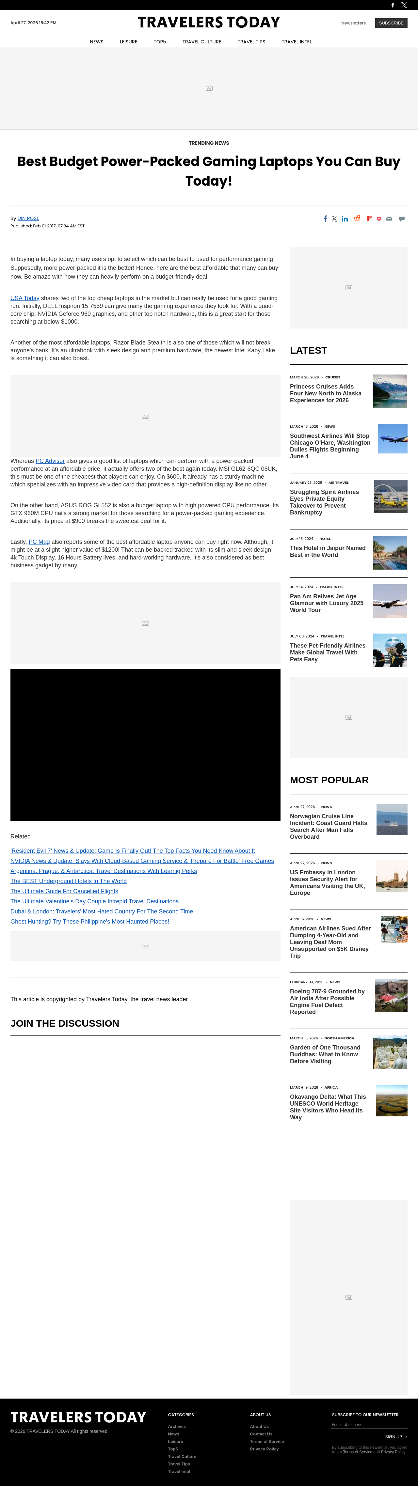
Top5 (173, 1449)
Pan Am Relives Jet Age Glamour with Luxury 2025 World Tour (326, 603)
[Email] (389, 218)
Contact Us (261, 1434)
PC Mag (39, 542)
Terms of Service (267, 1441)
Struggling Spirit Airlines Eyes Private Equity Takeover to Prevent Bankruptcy (324, 502)
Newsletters (353, 23)
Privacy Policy (264, 1449)
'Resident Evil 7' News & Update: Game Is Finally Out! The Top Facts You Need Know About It (132, 851)
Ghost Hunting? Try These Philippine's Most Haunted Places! (89, 921)
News (330, 426)
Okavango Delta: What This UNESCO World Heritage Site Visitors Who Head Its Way (328, 1107)
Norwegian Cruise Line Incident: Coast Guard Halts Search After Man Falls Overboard (328, 826)
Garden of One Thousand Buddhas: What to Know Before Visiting (325, 1054)
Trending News (209, 143)
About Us (259, 1426)
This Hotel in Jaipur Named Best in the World (328, 551)
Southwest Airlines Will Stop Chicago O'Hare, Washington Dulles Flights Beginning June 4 (330, 446)
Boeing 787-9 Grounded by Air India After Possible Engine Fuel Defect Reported (327, 1001)
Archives (177, 1426)
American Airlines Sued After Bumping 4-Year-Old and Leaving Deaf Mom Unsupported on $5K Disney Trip (330, 942)
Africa (331, 1087)
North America (339, 1038)
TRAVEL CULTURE (202, 41)
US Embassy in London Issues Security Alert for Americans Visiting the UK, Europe (327, 882)
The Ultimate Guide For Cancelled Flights (64, 891)
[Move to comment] (402, 218)
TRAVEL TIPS (251, 41)
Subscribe (391, 23)
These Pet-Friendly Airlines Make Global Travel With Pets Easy (327, 652)
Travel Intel (332, 587)
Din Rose (28, 218)
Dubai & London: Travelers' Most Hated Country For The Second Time (101, 911)
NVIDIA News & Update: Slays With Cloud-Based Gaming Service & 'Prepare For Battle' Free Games (142, 861)
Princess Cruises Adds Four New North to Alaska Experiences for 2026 (326, 393)
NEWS (97, 41)
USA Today (25, 298)
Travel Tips (179, 1464)
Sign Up (393, 1437)
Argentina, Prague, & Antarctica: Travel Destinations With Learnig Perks (103, 871)
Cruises (332, 377)
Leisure (175, 1441)
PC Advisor (50, 461)
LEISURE (128, 41)
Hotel (324, 538)
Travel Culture (182, 1456)
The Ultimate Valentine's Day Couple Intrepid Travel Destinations (94, 901)
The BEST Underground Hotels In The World (68, 881)
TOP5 (160, 41)
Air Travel (339, 482)
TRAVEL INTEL (297, 41)
